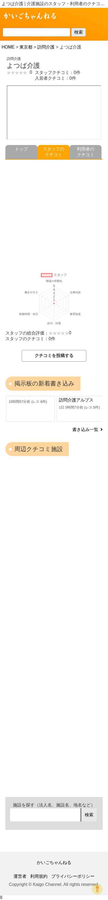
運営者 (20, 876)
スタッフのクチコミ (53, 152)
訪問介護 (46, 47)
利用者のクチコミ (85, 152)
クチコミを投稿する (54, 355)
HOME (8, 47)
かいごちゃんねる (54, 862)
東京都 (25, 47)
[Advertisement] (54, 214)
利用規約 (39, 876)
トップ (21, 149)
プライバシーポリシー (72, 876)
